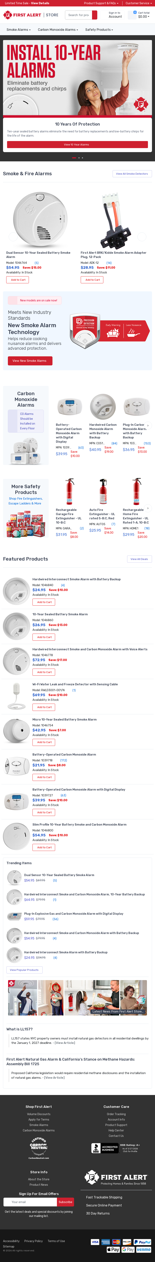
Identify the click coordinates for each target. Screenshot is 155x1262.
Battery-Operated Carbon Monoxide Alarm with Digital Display (69, 433)
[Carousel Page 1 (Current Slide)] (74, 157)
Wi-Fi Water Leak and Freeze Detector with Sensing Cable (75, 684)
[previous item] (13, 236)
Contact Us (116, 1136)
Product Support (116, 1125)
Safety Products (98, 30)
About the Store (38, 1179)
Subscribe (65, 1202)
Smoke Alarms (17, 30)
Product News (39, 1185)
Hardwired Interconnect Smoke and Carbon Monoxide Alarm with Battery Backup (81, 933)
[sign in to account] (113, 15)
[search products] (94, 15)
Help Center (116, 1130)
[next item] (79, 157)
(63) (79, 447)
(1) (72, 690)
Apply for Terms (38, 1119)
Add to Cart (17, 279)
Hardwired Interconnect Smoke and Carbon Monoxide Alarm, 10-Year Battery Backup (84, 894)
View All (132, 173)
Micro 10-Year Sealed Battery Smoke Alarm (64, 719)
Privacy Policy (33, 1241)
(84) (112, 443)
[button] (148, 426)
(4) (61, 585)
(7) (111, 524)
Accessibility (11, 1241)
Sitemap (8, 1246)
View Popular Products (25, 969)
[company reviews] (116, 1148)
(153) (145, 443)
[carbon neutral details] (38, 1148)
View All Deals (140, 559)
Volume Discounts (38, 1114)
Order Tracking (116, 1114)
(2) (79, 528)
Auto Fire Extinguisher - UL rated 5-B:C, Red (102, 514)
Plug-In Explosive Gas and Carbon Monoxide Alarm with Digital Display (73, 914)
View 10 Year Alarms (78, 144)
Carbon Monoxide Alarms (56, 30)
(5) (34, 263)
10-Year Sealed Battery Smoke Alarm (60, 614)
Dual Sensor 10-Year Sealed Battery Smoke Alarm (59, 875)
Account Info (116, 1119)
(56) (53, 919)
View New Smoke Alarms (30, 361)
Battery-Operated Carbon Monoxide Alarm (64, 754)
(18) (145, 528)
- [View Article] (64, 1043)
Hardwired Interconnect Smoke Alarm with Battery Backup (76, 579)
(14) (107, 263)
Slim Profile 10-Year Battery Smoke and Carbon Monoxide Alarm (79, 824)
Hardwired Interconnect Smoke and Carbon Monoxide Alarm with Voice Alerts (90, 649)
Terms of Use (56, 1241)
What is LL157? (19, 1029)
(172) (61, 760)
